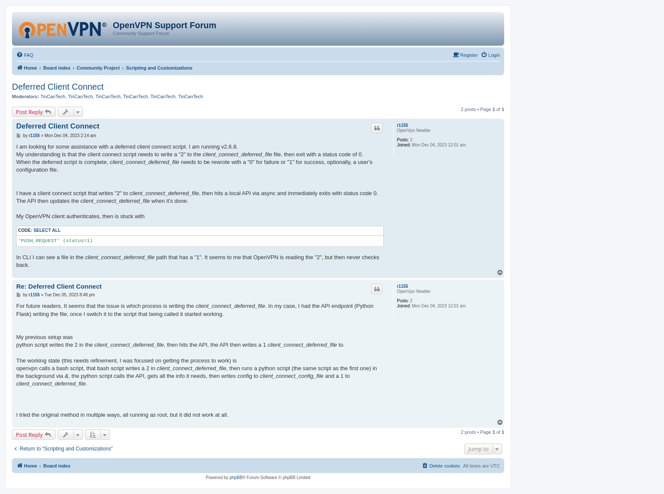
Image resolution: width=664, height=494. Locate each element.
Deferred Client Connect (58, 86)
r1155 (402, 125)
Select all (47, 230)
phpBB (235, 477)
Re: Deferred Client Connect (59, 286)
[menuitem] (24, 55)
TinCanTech (53, 96)
